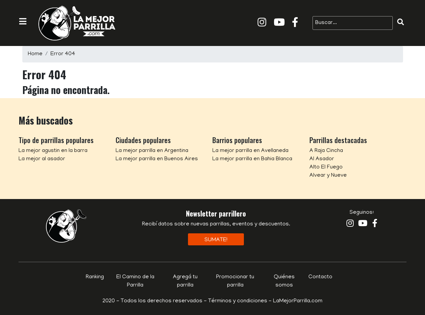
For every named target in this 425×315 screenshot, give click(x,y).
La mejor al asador (42, 159)
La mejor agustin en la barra (53, 151)
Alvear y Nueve (328, 176)
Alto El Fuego (326, 167)
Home (35, 54)
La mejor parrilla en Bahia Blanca (252, 159)
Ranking (95, 277)
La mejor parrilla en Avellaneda (250, 151)
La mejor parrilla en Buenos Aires (157, 159)
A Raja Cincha (326, 151)
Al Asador (321, 159)
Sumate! (215, 240)
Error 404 (62, 54)
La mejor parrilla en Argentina (152, 151)
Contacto (320, 277)
